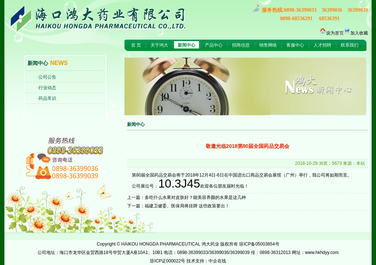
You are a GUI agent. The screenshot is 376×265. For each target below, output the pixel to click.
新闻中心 (186, 45)
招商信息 (241, 45)
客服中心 (295, 45)
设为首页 (335, 33)
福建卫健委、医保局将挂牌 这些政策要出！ (187, 205)
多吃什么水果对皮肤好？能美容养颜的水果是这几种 (195, 197)
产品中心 (214, 45)
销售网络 (268, 45)
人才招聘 (322, 45)
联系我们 (349, 45)
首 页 (136, 45)
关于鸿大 (159, 45)
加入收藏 (359, 33)
